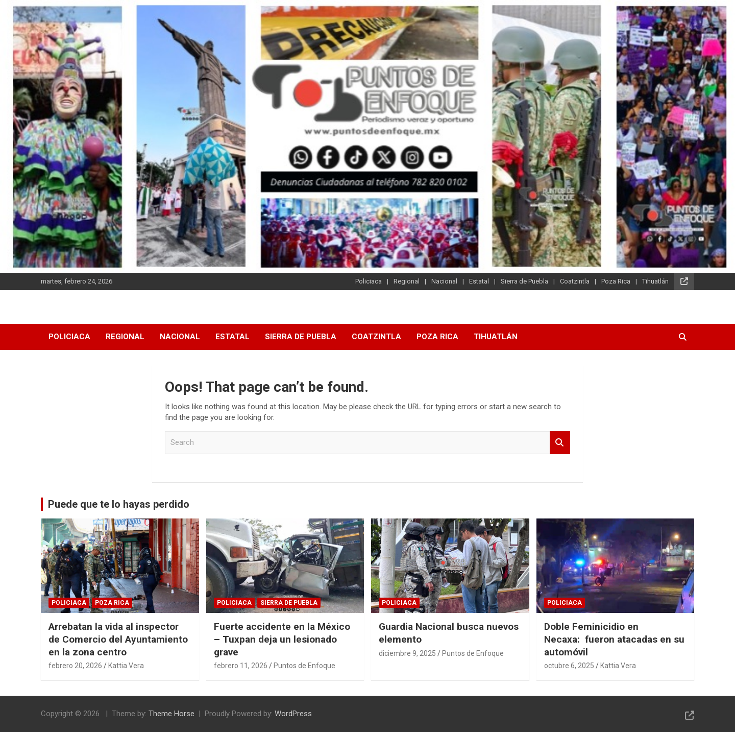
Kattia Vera (126, 666)
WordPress (293, 713)
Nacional (444, 281)
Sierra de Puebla (524, 281)
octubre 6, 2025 (569, 666)
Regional (407, 281)
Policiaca (368, 281)
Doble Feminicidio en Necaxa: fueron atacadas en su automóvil (614, 639)
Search (560, 442)
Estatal (479, 281)
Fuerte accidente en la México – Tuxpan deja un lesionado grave (282, 639)
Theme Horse (171, 713)
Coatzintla (575, 281)
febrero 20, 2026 (75, 666)
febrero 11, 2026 (240, 666)
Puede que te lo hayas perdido (118, 504)
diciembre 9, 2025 (407, 653)
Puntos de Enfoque (304, 666)
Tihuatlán (655, 281)
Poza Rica (615, 281)
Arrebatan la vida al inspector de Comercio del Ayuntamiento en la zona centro (118, 639)
